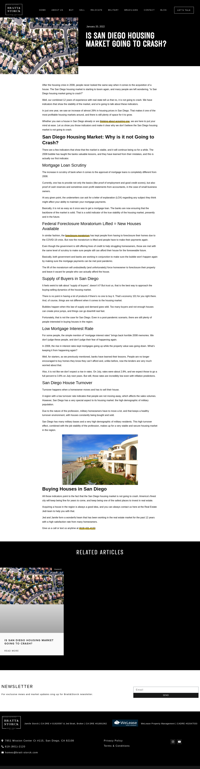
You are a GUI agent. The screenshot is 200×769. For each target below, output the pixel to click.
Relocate (96, 10)
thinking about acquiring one (115, 121)
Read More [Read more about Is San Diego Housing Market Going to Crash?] (11, 651)
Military (113, 10)
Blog (163, 10)
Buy (71, 10)
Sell (82, 10)
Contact (149, 10)
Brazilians (131, 10)
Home (42, 10)
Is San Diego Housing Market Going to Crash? (29, 642)
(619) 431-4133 (87, 528)
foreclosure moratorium (77, 235)
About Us (57, 10)
